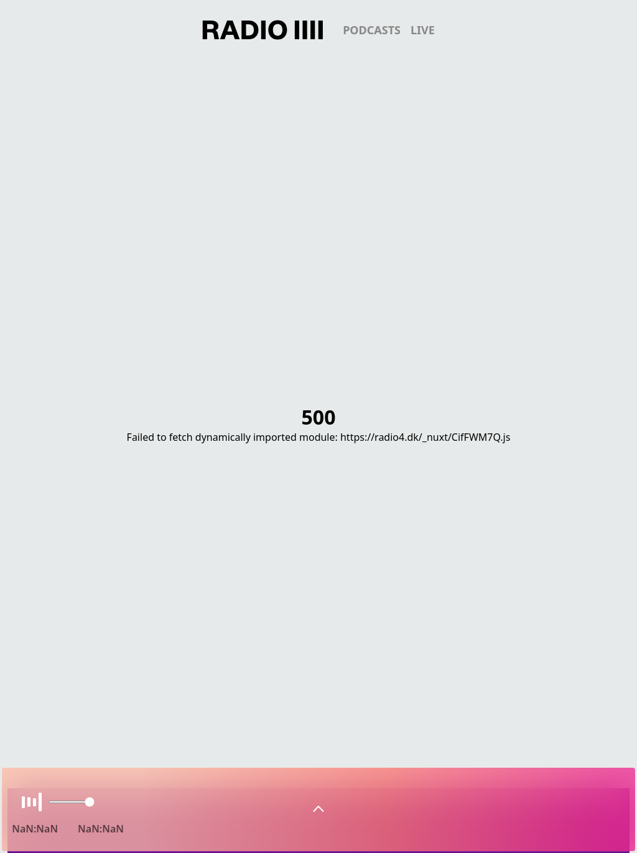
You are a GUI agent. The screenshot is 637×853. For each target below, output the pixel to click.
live (423, 29)
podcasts (372, 29)
